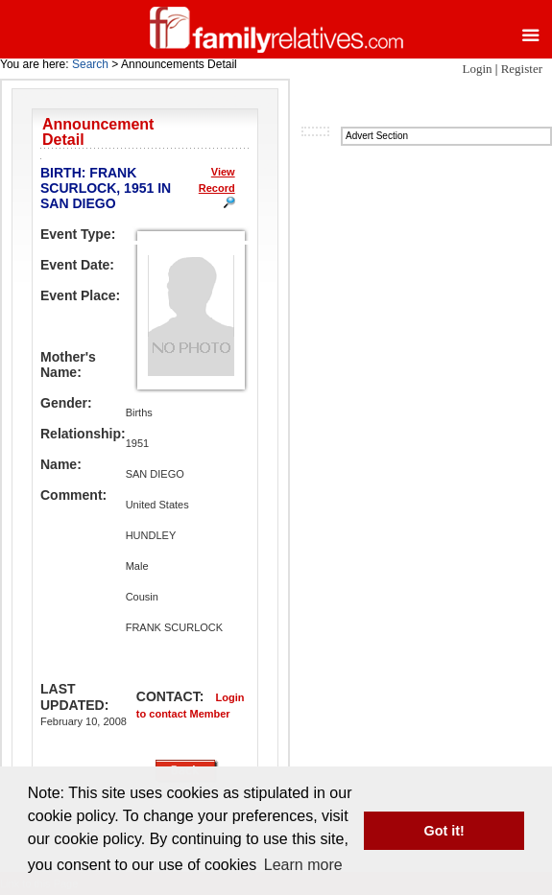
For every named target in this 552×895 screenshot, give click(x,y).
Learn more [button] (303, 865)
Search (90, 64)
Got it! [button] (444, 830)
